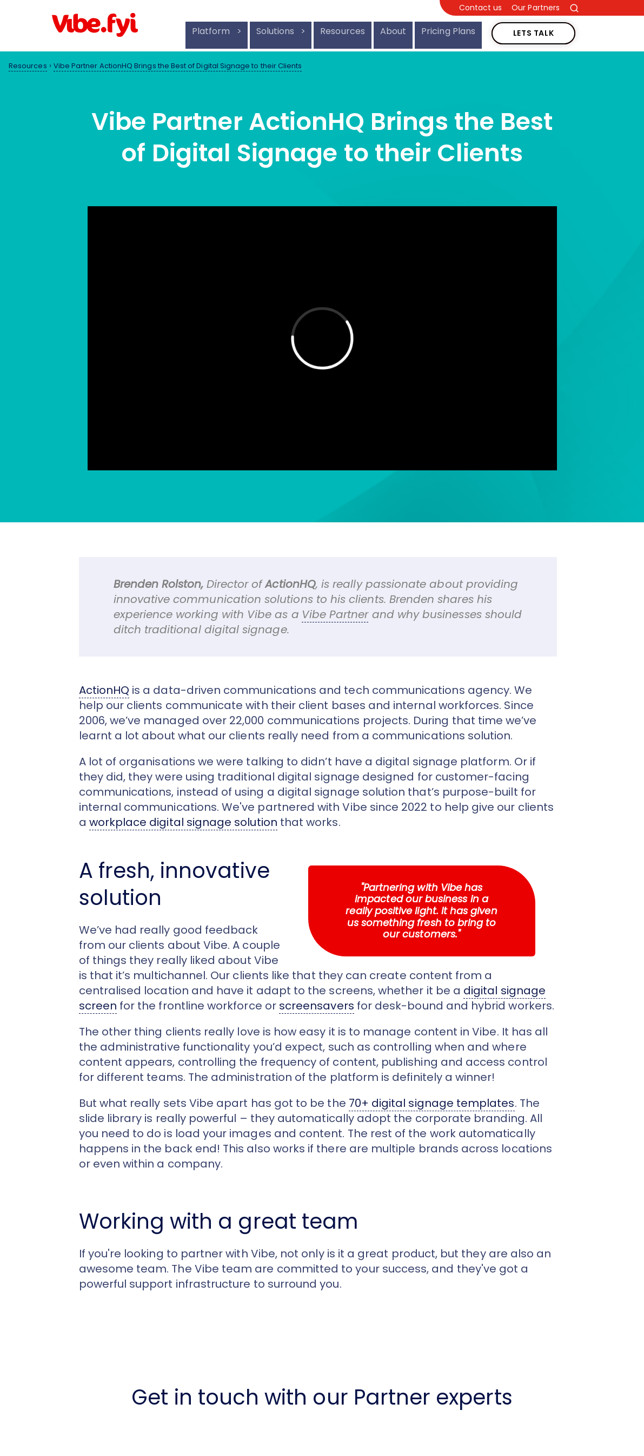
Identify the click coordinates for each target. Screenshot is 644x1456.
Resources (28, 66)
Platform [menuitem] (212, 31)
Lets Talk (533, 27)
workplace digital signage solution (183, 822)
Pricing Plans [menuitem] (448, 31)
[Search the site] (574, 8)
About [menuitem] (393, 31)
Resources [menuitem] (342, 31)
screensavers (316, 1005)
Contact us (480, 8)
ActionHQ (104, 690)
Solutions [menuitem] (276, 31)
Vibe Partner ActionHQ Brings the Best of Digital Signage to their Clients (178, 66)
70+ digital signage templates (432, 1103)
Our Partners (536, 8)
